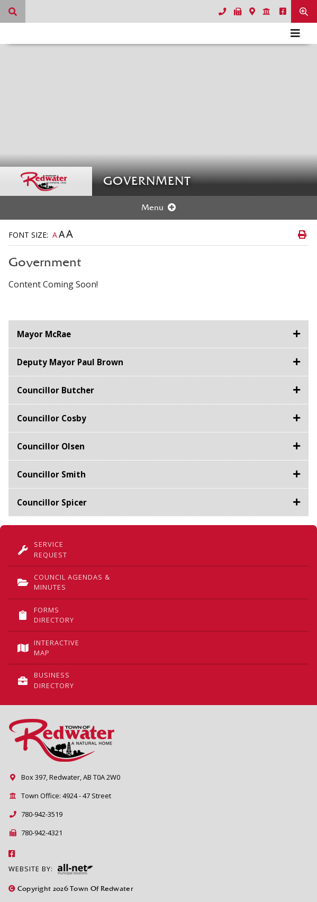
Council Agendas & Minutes (63, 582)
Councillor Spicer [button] (52, 502)
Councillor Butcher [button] (55, 390)
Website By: (50, 869)
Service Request (42, 549)
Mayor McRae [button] (44, 334)
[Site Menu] (158, 208)
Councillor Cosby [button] (51, 418)
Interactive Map (48, 647)
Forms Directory (45, 615)
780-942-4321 (35, 832)
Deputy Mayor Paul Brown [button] (70, 362)
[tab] (158, 334)
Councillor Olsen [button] (51, 446)
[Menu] (295, 33)
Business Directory (45, 680)
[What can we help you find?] (12, 11)
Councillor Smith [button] (51, 474)
